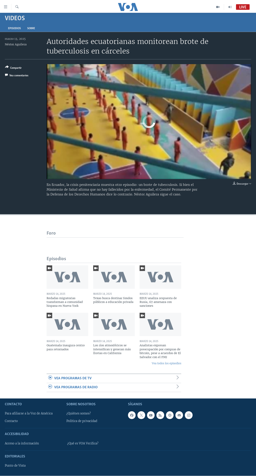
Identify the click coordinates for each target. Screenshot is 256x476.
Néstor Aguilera (16, 44)
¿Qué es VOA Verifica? (82, 443)
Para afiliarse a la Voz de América (29, 413)
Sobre (31, 28)
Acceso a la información (22, 443)
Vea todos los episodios (166, 363)
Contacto (11, 421)
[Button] (13, 68)
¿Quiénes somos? (78, 413)
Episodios (14, 28)
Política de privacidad (81, 421)
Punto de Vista (15, 466)
